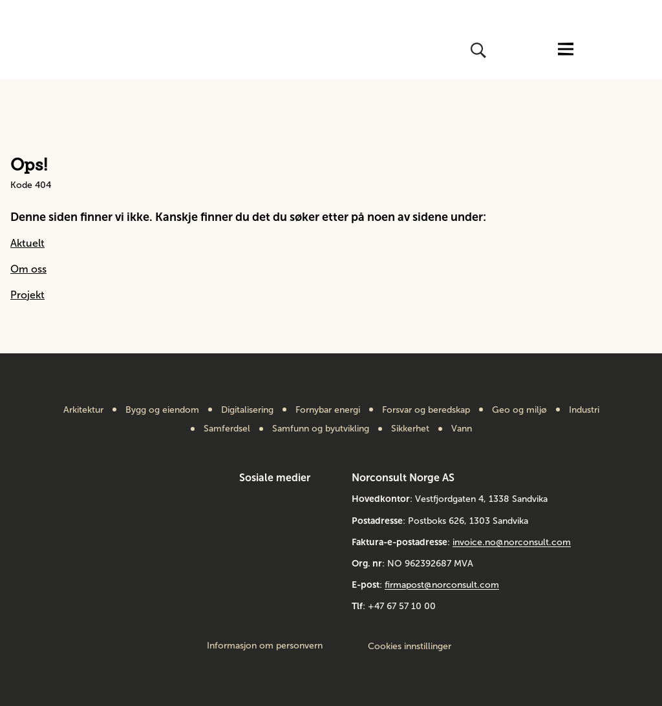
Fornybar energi (327, 410)
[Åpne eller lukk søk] (477, 50)
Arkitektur (83, 410)
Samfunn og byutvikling (320, 429)
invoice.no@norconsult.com (512, 542)
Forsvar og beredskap (426, 410)
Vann (461, 429)
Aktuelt (27, 243)
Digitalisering (247, 410)
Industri (584, 410)
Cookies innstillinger (409, 646)
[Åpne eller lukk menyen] (566, 50)
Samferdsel (227, 429)
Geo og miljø (519, 410)
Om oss (28, 269)
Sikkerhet (410, 429)
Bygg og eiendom (162, 410)
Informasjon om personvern (265, 646)
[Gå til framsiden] (65, 50)
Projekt (27, 295)
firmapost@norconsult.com (442, 584)
